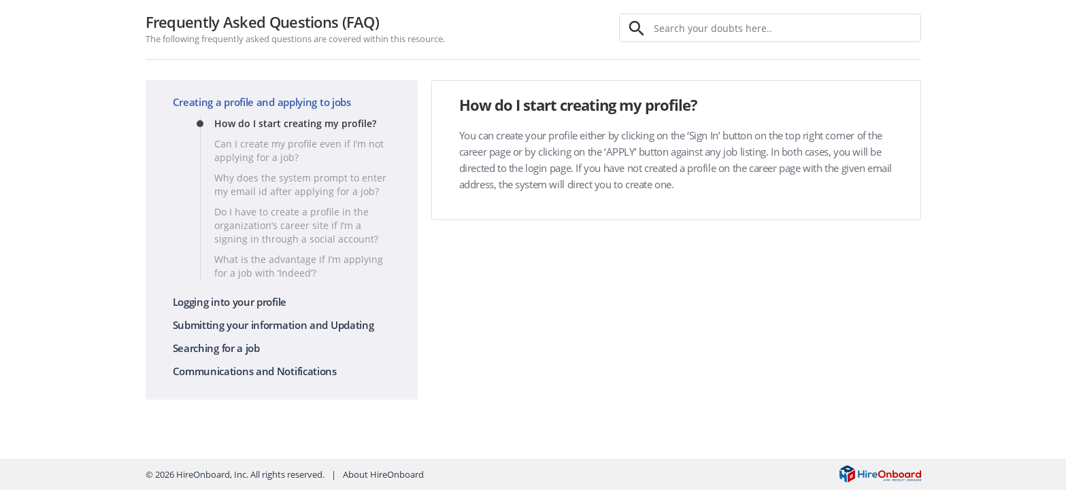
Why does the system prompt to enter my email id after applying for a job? (300, 184)
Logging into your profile (230, 302)
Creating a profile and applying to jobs (262, 102)
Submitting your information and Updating (273, 325)
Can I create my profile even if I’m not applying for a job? (299, 150)
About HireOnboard (383, 474)
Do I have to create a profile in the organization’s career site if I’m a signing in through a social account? (296, 225)
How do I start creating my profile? (295, 123)
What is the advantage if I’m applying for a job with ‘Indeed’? (298, 266)
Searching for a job (216, 348)
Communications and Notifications (255, 371)
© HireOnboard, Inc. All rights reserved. (235, 474)
